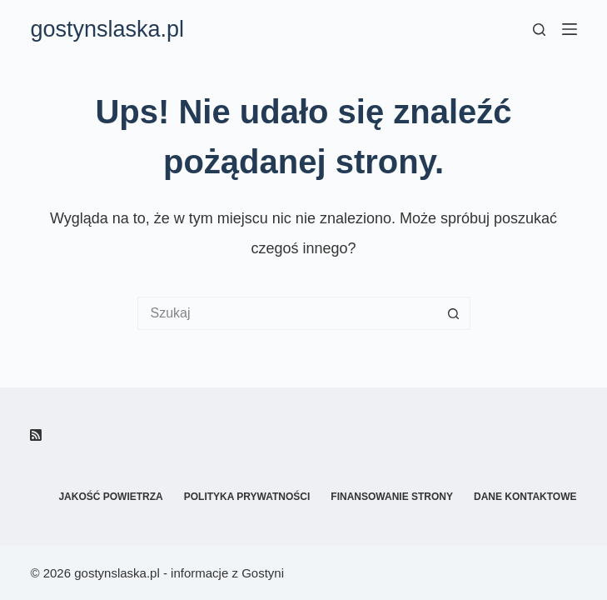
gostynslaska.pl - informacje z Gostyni (179, 573)
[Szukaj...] (287, 313)
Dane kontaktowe (525, 496)
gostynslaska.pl (107, 29)
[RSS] (36, 435)
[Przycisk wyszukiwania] (453, 313)
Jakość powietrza (110, 496)
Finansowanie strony (392, 496)
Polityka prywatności (247, 496)
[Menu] (569, 29)
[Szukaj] (539, 29)
